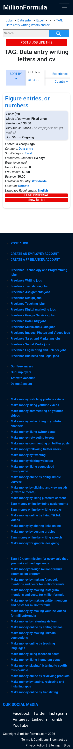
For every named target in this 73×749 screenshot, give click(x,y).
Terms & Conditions (35, 739)
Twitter (40, 713)
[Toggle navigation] (64, 7)
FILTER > (34, 72)
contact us (59, 739)
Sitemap (54, 745)
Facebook (22, 713)
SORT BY (16, 74)
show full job (36, 200)
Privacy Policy (35, 745)
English (43, 190)
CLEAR (32, 80)
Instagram (58, 713)
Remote (23, 186)
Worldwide (39, 181)
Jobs (9, 20)
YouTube (20, 725)
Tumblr (56, 719)
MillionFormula (25, 7)
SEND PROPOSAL (36, 195)
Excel (40, 20)
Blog (67, 745)
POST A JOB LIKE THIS (36, 42)
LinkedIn (40, 719)
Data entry (24, 20)
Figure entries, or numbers (27, 102)
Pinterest (21, 719)
